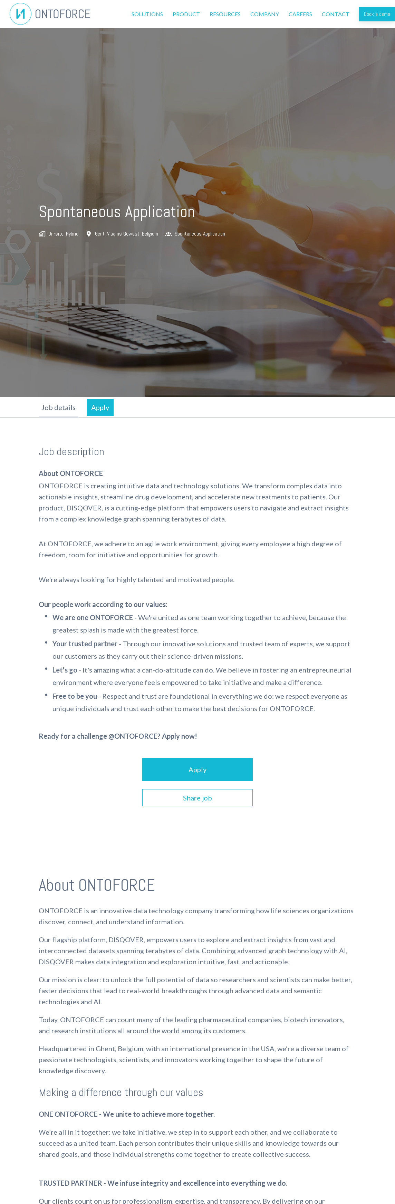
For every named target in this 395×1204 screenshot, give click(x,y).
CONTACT (335, 14)
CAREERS (300, 14)
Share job (197, 798)
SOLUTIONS (147, 14)
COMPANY (264, 14)
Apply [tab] (100, 407)
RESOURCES (225, 14)
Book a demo (377, 14)
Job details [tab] (58, 407)
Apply (197, 769)
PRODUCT (186, 14)
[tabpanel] (197, 625)
